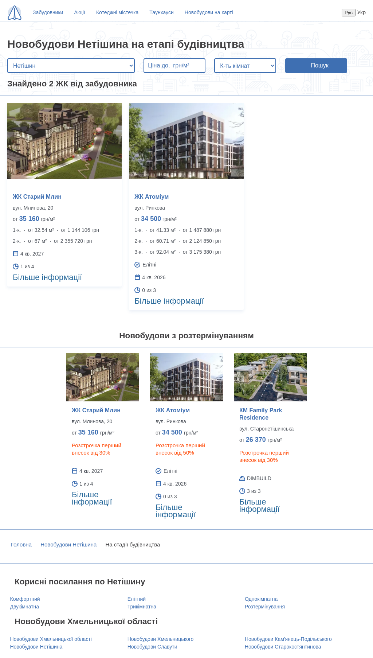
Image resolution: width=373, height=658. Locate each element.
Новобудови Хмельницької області (51, 639)
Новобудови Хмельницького (160, 639)
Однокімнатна (261, 599)
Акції (79, 12)
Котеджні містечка (117, 12)
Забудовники (48, 12)
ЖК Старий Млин (37, 197)
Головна (21, 544)
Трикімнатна (141, 607)
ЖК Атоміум (151, 197)
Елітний (136, 599)
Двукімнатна (24, 607)
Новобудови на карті (209, 12)
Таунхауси (161, 12)
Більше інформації (47, 277)
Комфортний (25, 599)
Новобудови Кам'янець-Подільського (288, 639)
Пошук (319, 65)
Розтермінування (265, 607)
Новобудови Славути (152, 647)
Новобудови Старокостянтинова (283, 647)
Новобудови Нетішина (68, 544)
